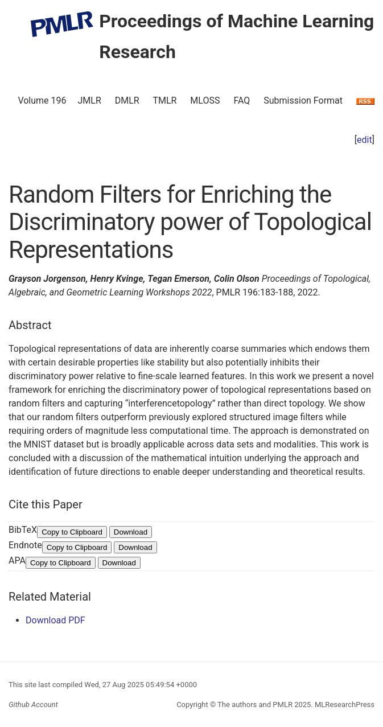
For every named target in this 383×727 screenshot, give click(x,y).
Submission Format (303, 100)
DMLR (127, 100)
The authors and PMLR (255, 704)
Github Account (33, 704)
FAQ (241, 100)
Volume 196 (42, 100)
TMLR (164, 100)
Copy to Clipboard (72, 532)
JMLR (89, 100)
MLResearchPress (343, 704)
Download (130, 532)
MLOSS (205, 100)
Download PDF (55, 620)
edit (364, 139)
